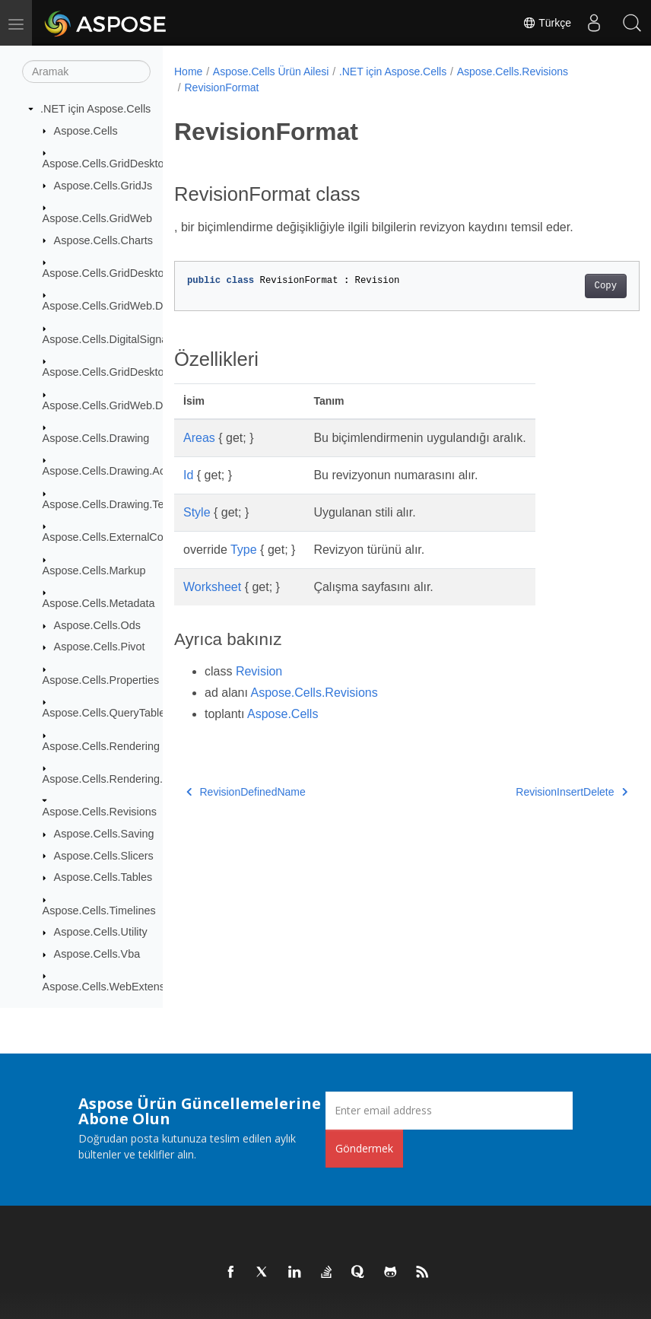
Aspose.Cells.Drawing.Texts (110, 504)
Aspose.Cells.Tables (103, 877)
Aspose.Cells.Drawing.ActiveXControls (136, 471)
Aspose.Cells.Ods (97, 625)
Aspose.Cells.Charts (103, 240)
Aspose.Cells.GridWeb (98, 218)
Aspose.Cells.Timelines (99, 910)
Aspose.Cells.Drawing (96, 438)
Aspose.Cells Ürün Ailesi (271, 71)
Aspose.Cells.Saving (104, 834)
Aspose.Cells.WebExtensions (114, 987)
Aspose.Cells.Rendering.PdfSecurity (131, 779)
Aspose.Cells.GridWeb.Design (116, 405)
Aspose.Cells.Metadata (99, 603)
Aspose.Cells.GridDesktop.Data (119, 273)
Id (188, 475)
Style (197, 512)
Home (188, 71)
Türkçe (546, 23)
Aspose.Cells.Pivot (99, 646)
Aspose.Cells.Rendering (101, 746)
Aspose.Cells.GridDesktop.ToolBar (127, 372)
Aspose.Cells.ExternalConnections (127, 537)
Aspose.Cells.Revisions (100, 812)
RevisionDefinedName (246, 792)
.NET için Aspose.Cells (95, 109)
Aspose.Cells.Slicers (104, 856)
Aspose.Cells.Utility (101, 932)
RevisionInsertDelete (539, 792)
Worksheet (212, 586)
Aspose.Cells (86, 131)
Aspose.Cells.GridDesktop (106, 163)
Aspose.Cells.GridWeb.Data (111, 306)
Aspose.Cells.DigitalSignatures (117, 339)
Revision (259, 671)
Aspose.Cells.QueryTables (107, 713)
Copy (572, 286)
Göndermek (364, 1148)
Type (243, 549)
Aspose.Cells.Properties (101, 680)
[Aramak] (86, 71)
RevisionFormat (221, 87)
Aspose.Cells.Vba (97, 954)
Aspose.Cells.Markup (94, 570)
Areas (199, 437)
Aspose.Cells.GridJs (103, 186)
